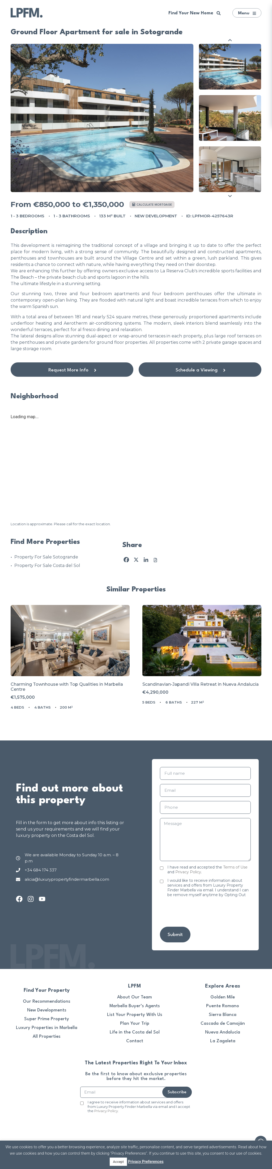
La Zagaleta (222, 1041)
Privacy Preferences (146, 1161)
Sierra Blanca (222, 1015)
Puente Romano (222, 1006)
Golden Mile (222, 997)
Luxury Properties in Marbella (46, 1028)
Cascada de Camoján (223, 1023)
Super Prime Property (46, 1019)
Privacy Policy (188, 872)
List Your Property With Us (134, 1015)
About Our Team (134, 997)
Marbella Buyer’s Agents (134, 1006)
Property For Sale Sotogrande (46, 557)
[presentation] (200, 912)
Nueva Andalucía (222, 1032)
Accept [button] (118, 1162)
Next (230, 196)
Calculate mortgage (152, 204)
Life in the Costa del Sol (135, 1032)
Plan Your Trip (134, 1023)
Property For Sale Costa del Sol (47, 565)
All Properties (47, 1036)
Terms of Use (235, 867)
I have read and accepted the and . (207, 869)
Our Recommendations (46, 1001)
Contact (134, 1041)
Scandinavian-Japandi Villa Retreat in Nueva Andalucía (200, 684)
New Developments (46, 1010)
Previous (230, 40)
